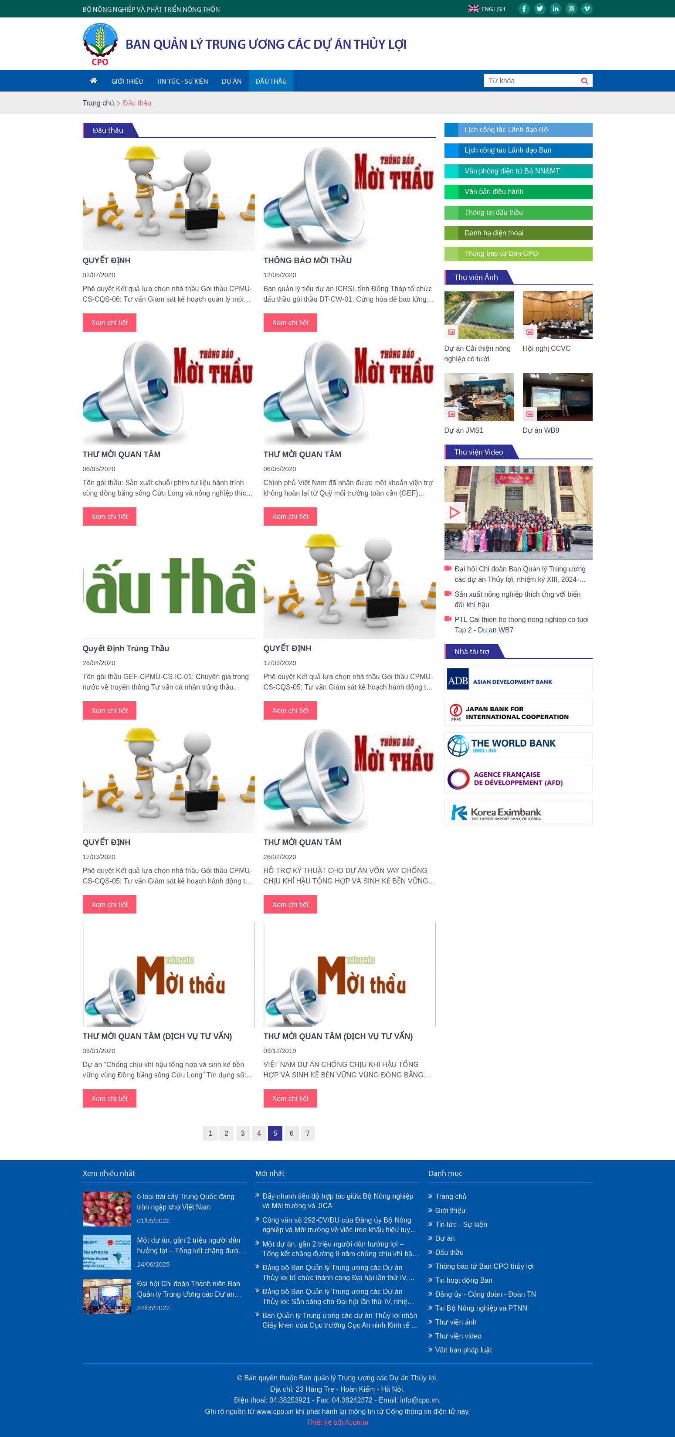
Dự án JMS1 (464, 430)
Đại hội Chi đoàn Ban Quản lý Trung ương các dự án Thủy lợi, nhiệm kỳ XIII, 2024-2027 (518, 513)
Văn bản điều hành (494, 191)
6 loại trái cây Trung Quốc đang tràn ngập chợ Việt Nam (186, 1202)
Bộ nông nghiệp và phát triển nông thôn (151, 9)
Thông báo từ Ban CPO (501, 253)
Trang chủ (99, 103)
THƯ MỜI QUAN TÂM (122, 454)
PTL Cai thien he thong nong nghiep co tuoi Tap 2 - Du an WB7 (522, 625)
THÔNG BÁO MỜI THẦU (308, 260)
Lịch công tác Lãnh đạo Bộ (506, 129)
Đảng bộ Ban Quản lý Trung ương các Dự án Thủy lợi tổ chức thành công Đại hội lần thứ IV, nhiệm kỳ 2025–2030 (335, 1273)
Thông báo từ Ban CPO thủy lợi (484, 1266)
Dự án (445, 1238)
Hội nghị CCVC (547, 348)
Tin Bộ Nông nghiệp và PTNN (481, 1308)
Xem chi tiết (110, 322)
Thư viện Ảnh (476, 277)
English (493, 9)
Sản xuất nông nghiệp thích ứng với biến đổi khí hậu (518, 599)
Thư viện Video (479, 452)
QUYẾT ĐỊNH (107, 260)
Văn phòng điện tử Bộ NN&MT (512, 171)
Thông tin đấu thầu (494, 212)
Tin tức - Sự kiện (461, 1224)
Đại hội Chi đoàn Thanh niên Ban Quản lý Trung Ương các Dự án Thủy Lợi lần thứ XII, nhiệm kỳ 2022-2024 (189, 1290)
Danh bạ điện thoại (494, 233)
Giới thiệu (450, 1210)
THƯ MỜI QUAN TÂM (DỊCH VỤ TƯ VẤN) (157, 1036)
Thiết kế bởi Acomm (338, 1422)
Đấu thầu (108, 130)
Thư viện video (458, 1336)
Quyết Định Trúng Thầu (126, 648)
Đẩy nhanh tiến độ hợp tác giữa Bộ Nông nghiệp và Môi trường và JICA (337, 1200)
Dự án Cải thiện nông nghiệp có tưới (477, 354)
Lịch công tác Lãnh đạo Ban (508, 150)
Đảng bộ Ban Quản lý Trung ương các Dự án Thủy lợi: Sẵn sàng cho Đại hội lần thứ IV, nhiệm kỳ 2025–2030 (337, 1297)
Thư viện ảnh (456, 1322)
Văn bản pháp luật (463, 1350)
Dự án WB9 (541, 430)
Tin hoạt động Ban (463, 1280)
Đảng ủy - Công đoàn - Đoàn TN (485, 1294)
